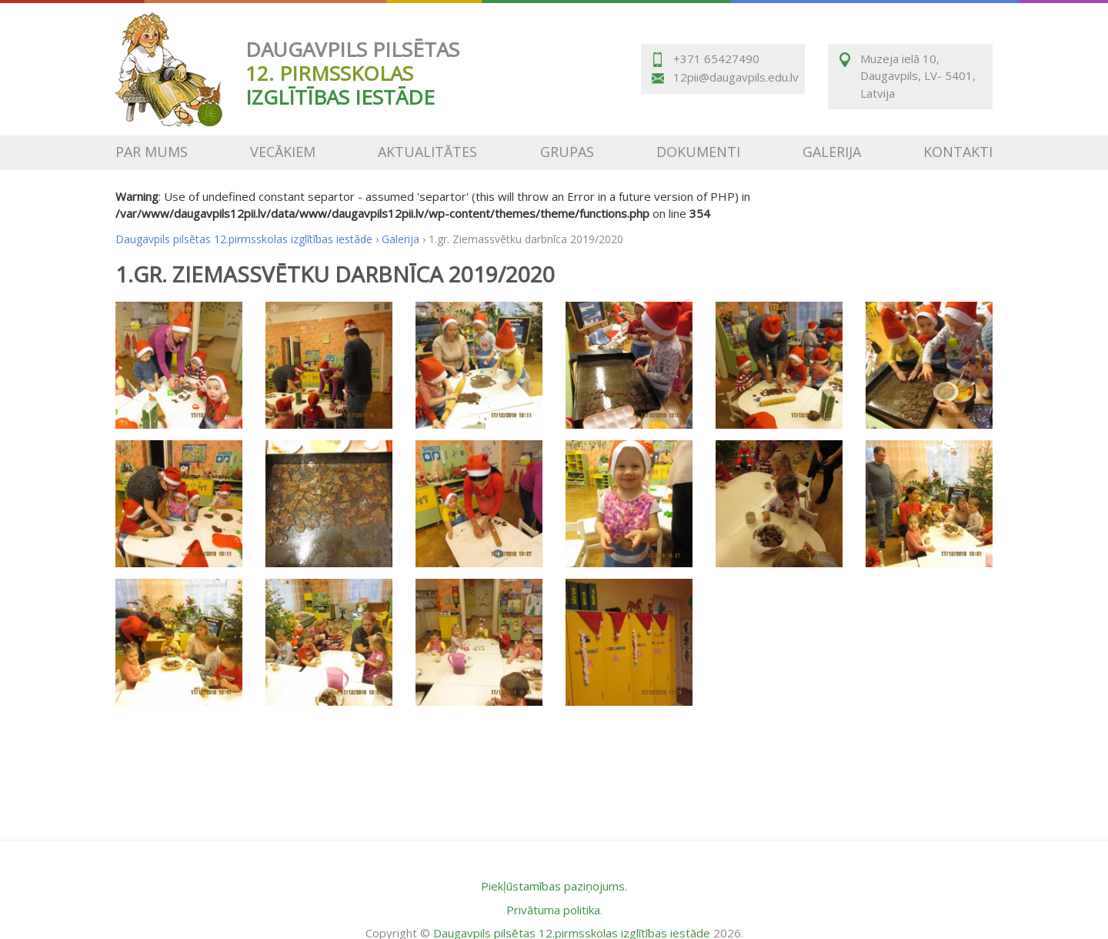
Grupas (567, 151)
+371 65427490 (716, 58)
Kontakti (958, 151)
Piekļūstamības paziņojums (553, 886)
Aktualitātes (427, 151)
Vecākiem (282, 151)
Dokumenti (698, 151)
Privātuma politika (553, 909)
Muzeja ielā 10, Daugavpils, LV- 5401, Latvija (918, 76)
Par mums (151, 151)
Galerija (832, 151)
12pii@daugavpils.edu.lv (734, 77)
